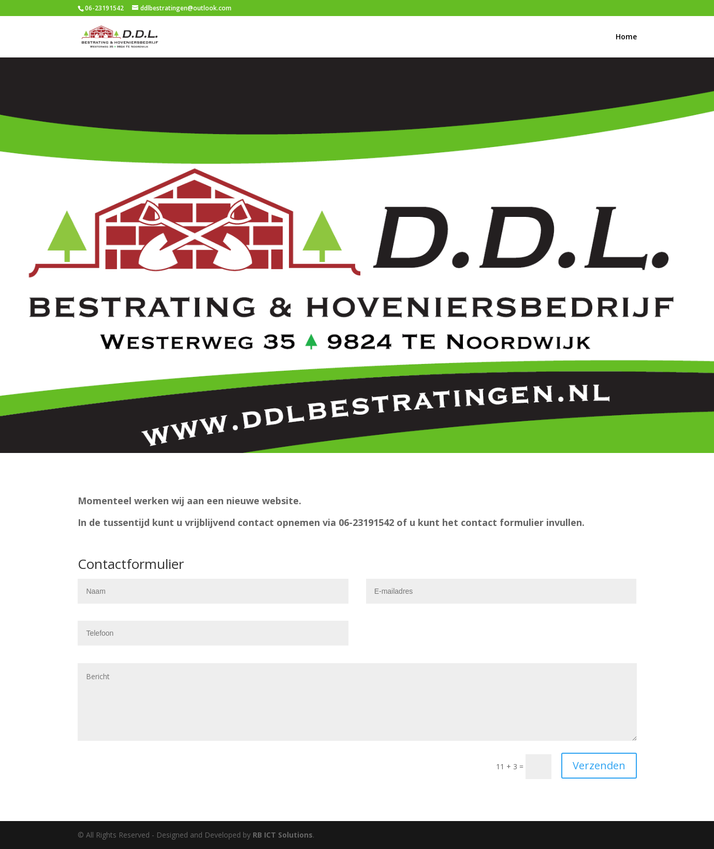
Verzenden (599, 765)
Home (626, 37)
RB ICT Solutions (283, 835)
